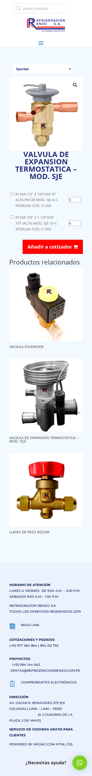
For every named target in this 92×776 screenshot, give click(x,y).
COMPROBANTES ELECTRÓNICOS (49, 682)
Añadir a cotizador (52, 246)
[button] (75, 85)
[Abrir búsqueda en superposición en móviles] (41, 8)
